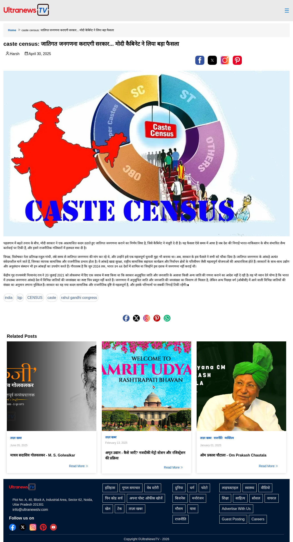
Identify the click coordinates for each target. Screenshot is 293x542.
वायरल (271, 498)
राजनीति (218, 438)
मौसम (179, 509)
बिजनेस (180, 498)
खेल (107, 509)
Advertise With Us (236, 509)
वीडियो (265, 488)
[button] (199, 60)
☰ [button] (286, 10)
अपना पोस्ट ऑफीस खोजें (146, 498)
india (9, 298)
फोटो (204, 488)
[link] (224, 60)
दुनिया (179, 488)
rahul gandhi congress (79, 298)
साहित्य (240, 498)
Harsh (12, 53)
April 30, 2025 (37, 53)
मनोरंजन (198, 498)
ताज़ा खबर (16, 438)
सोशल (256, 498)
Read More (78, 466)
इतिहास (110, 488)
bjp (20, 298)
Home (12, 30)
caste (52, 298)
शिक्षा (225, 498)
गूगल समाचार (131, 488)
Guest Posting (233, 519)
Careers (257, 519)
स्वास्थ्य (249, 488)
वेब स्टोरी (152, 488)
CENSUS (35, 298)
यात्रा (193, 509)
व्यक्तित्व (229, 438)
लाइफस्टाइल (230, 488)
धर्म (192, 488)
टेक (119, 509)
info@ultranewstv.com (30, 510)
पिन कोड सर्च (114, 498)
